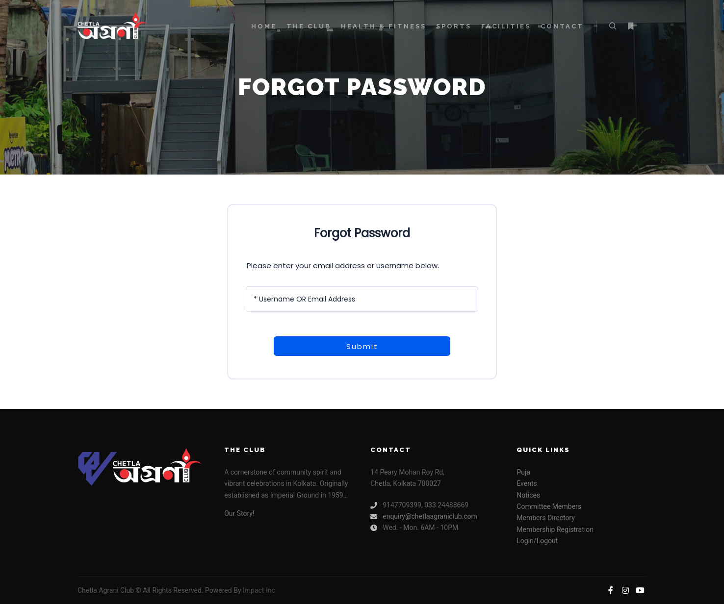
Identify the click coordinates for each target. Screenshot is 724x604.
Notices (528, 495)
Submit (362, 346)
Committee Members (549, 506)
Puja (523, 472)
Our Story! (239, 513)
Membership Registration (555, 529)
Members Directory (546, 518)
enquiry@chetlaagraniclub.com (423, 516)
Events (527, 483)
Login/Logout (537, 541)
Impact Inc (259, 590)
